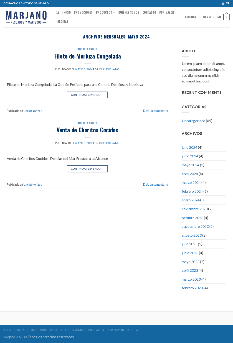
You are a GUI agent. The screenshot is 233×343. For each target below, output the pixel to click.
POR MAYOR (166, 12)
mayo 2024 (190, 165)
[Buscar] (57, 12)
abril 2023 (190, 270)
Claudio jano (109, 69)
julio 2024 (189, 147)
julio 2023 (189, 244)
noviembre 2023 (195, 209)
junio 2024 (190, 156)
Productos (105, 12)
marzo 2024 (191, 182)
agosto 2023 (192, 235)
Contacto (149, 12)
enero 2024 (191, 200)
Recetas (62, 21)
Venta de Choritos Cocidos (87, 129)
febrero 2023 (192, 288)
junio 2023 (190, 253)
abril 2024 (190, 174)
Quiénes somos (128, 12)
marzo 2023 (191, 279)
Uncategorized (87, 49)
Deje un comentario (155, 111)
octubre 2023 (192, 217)
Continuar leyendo (87, 95)
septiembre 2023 (195, 226)
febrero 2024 (192, 191)
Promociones (83, 12)
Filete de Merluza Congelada (87, 55)
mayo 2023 (190, 261)
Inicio (66, 12)
